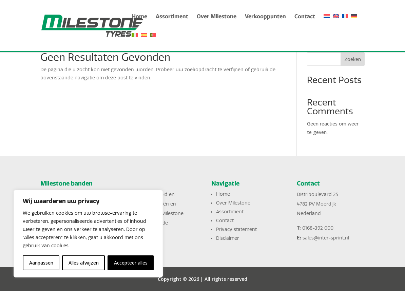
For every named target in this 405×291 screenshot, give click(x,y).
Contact (304, 17)
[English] (336, 23)
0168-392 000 (317, 228)
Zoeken (352, 59)
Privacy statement (236, 229)
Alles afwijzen (84, 262)
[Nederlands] (327, 23)
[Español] (144, 42)
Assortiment (172, 17)
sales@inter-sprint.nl (326, 238)
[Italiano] (135, 42)
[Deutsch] (354, 23)
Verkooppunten (265, 17)
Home (139, 17)
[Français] (345, 23)
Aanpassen (41, 262)
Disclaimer (227, 238)
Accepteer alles (131, 262)
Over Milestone (216, 17)
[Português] (153, 42)
